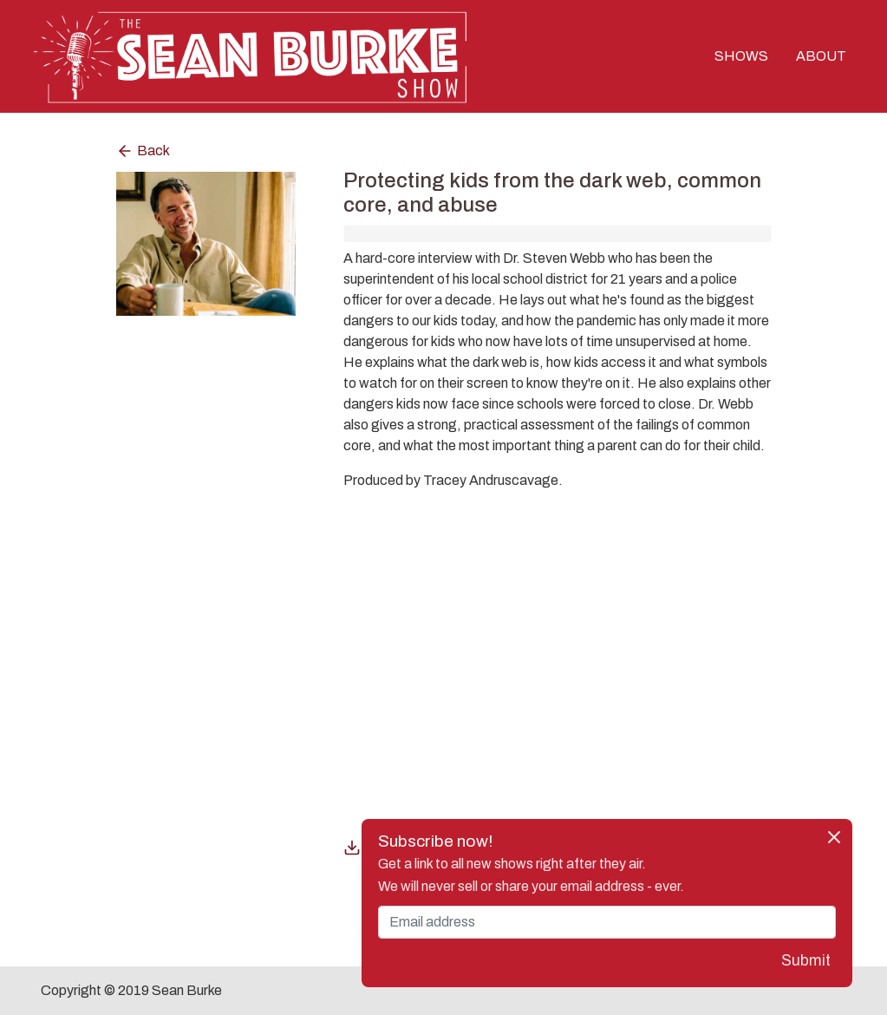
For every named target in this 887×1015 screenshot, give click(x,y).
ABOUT (821, 56)
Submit (806, 961)
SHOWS (741, 56)
